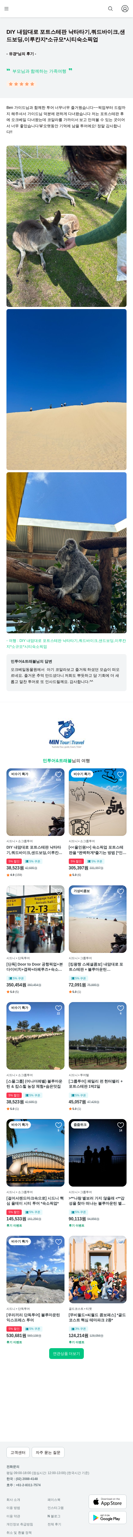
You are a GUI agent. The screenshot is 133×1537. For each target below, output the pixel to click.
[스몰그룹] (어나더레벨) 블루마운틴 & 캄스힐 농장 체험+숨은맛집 (34, 1084)
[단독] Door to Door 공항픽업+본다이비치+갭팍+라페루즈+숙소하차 (34, 967)
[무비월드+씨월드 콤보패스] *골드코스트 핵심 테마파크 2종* (97, 1317)
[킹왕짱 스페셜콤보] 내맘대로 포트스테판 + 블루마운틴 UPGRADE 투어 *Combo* (96, 967)
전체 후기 (54, 1524)
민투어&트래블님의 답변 (31, 661)
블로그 (54, 1516)
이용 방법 (13, 1508)
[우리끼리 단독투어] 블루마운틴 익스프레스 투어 (33, 1317)
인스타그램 (56, 1508)
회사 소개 (13, 1500)
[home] (23, 8)
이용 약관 (13, 1516)
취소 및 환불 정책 (19, 1533)
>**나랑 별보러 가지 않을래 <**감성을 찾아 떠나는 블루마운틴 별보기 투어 (97, 1201)
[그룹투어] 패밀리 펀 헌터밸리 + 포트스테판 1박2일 (96, 1084)
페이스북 (54, 1500)
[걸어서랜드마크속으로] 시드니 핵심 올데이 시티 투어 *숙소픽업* (35, 1201)
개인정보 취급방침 (19, 1524)
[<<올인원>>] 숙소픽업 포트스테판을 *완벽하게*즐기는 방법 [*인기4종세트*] (98, 850)
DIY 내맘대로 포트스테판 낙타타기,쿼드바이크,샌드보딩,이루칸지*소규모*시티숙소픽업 (35, 850)
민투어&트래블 (57, 760)
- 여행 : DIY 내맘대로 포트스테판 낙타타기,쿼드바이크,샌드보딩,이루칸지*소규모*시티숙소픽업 (66, 643)
